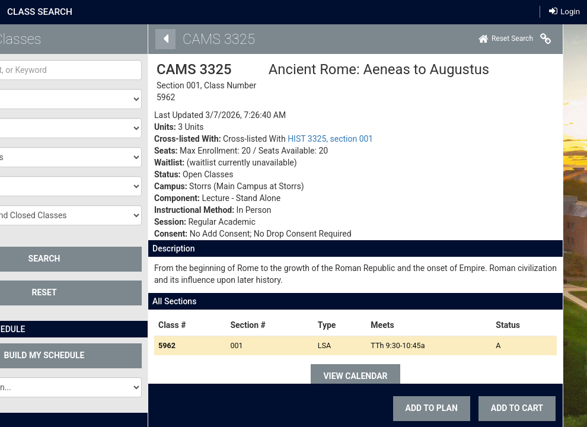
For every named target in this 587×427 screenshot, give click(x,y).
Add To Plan (430, 408)
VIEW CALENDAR (354, 376)
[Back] (164, 39)
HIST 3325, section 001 (328, 139)
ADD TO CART (515, 408)
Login (564, 11)
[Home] (504, 39)
